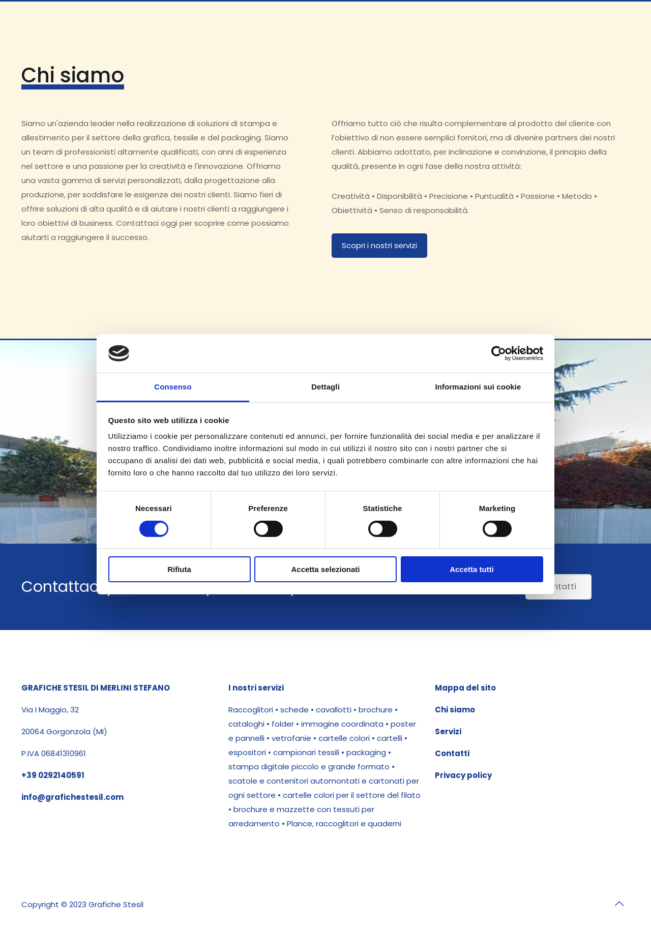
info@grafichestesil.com (72, 797)
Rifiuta (179, 569)
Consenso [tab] (172, 386)
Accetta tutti (472, 569)
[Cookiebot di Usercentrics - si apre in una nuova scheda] (498, 353)
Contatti (452, 753)
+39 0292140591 (52, 775)
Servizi (448, 731)
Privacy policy (463, 775)
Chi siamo (455, 709)
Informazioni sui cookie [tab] (478, 386)
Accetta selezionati (325, 569)
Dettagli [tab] (325, 386)
